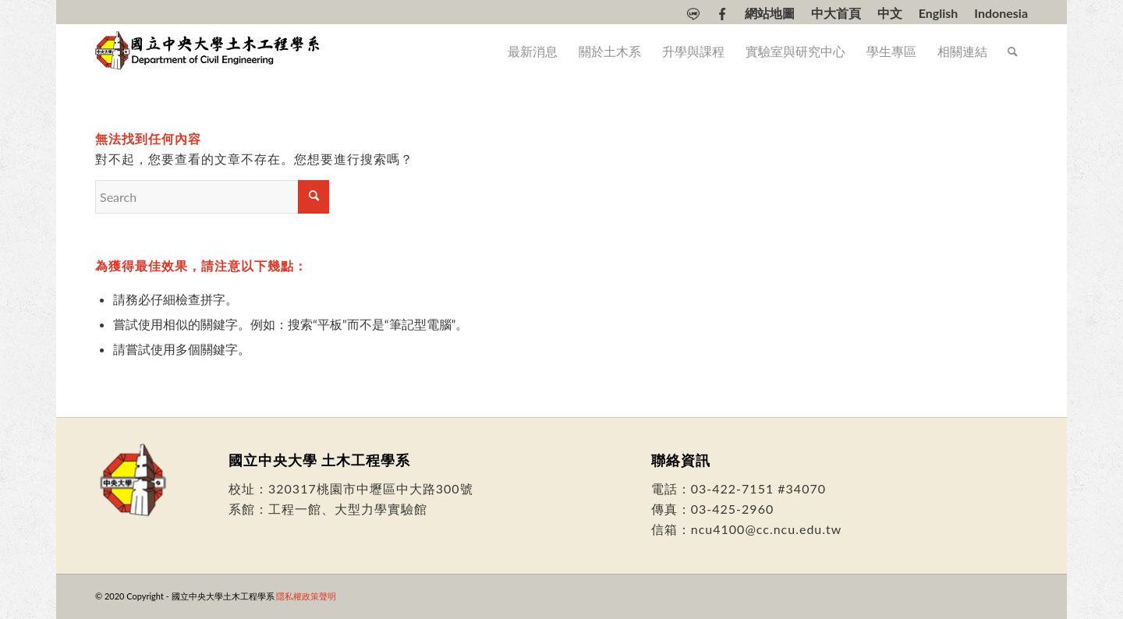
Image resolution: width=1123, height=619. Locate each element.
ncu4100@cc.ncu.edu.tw (766, 529)
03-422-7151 (732, 488)
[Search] (1012, 51)
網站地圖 (770, 13)
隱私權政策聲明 (306, 596)
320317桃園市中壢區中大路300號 (370, 488)
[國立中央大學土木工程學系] (209, 51)
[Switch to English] (938, 13)
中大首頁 (836, 13)
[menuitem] (693, 14)
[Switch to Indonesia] (1001, 13)
